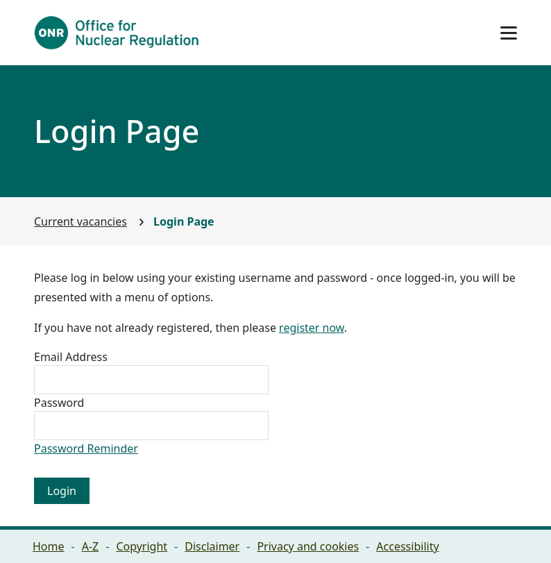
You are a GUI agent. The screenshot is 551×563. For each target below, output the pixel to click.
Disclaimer (212, 546)
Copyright (141, 546)
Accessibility (407, 546)
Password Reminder (86, 448)
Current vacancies (80, 221)
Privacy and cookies (308, 546)
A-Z (90, 546)
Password (59, 402)
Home (49, 546)
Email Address (71, 356)
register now (311, 327)
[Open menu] (508, 32)
